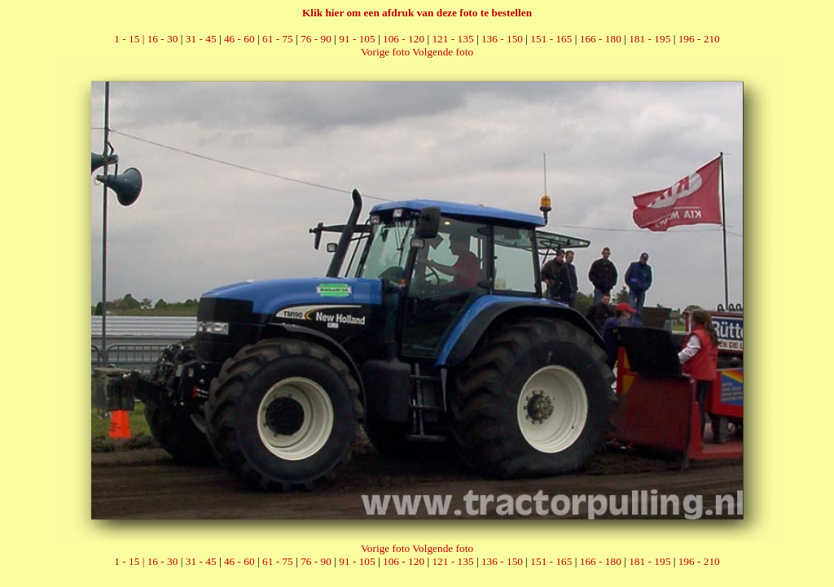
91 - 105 (357, 39)
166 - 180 (600, 39)
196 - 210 (699, 39)
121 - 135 (452, 39)
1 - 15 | (130, 39)
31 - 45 (201, 39)
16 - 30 (162, 39)
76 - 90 (316, 39)
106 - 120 (403, 39)
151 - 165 (551, 39)
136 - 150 (502, 39)
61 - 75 (277, 39)
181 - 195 (649, 39)
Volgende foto (442, 52)
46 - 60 (239, 39)
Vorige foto (385, 52)
